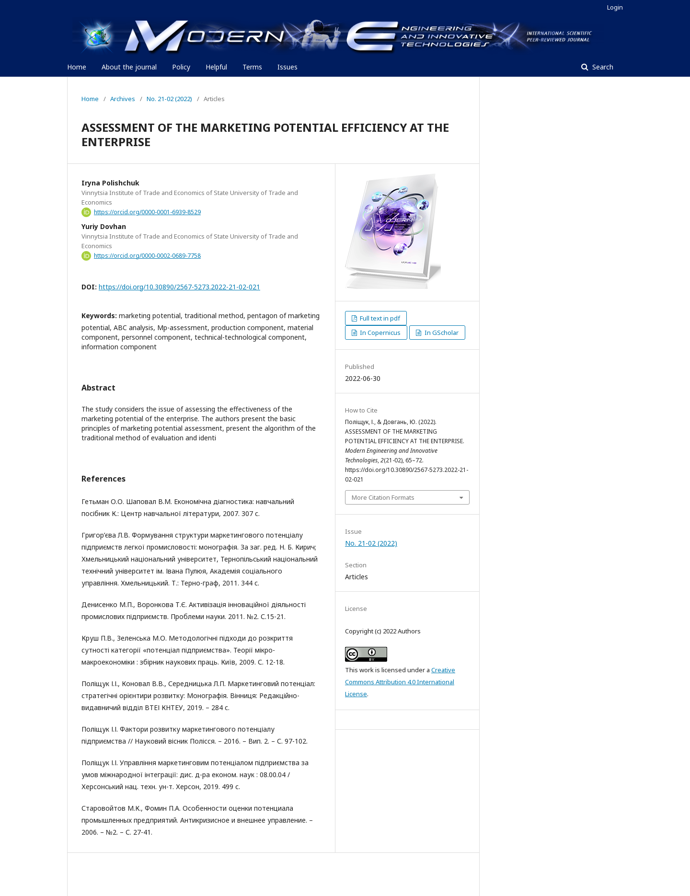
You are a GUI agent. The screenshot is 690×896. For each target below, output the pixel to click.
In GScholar (441, 332)
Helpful (216, 66)
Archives (122, 98)
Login (615, 7)
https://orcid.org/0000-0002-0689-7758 (147, 256)
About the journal (129, 66)
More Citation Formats (383, 497)
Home (76, 66)
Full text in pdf (379, 318)
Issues (287, 66)
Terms (252, 66)
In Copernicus (379, 332)
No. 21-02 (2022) (169, 98)
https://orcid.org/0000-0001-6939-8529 (147, 212)
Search (601, 66)
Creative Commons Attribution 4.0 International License (400, 682)
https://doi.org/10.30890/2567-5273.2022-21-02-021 (179, 286)
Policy (181, 66)
